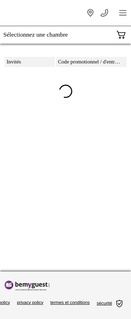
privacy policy (30, 302)
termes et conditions (70, 302)
